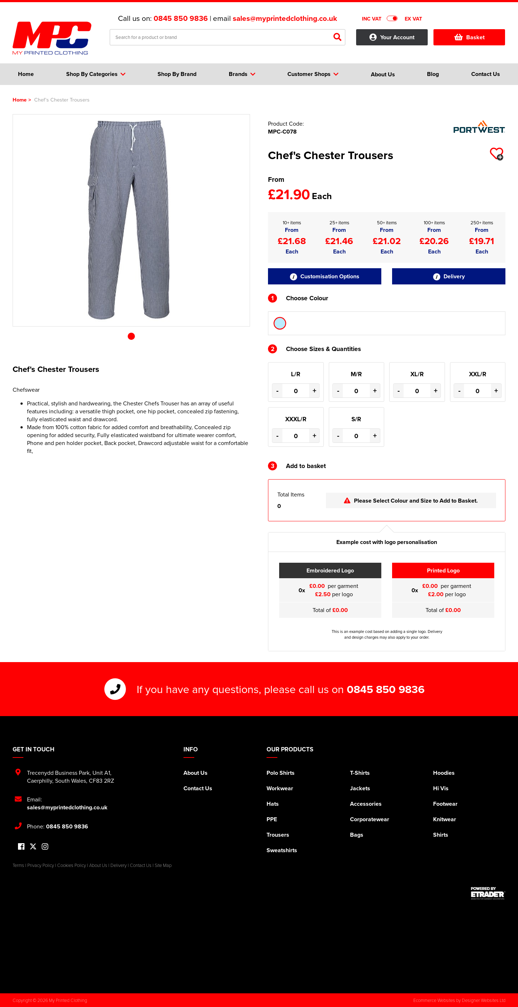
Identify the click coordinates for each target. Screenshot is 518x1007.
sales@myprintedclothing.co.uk (285, 18)
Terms (18, 865)
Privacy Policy (40, 865)
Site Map (163, 865)
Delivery (449, 276)
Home (20, 99)
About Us (195, 773)
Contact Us (197, 788)
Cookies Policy (71, 865)
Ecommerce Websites (434, 1000)
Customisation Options (324, 276)
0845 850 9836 (181, 18)
